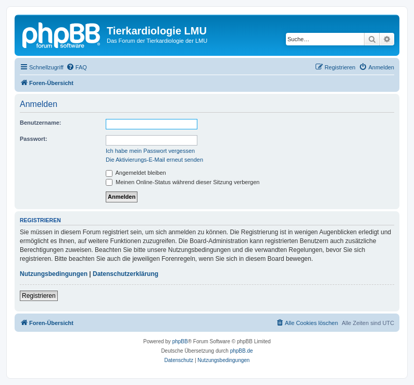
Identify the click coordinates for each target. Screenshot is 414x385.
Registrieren (39, 295)
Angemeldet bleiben (136, 173)
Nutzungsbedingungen (53, 274)
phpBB (180, 341)
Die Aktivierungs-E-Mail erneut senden (154, 160)
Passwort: (33, 139)
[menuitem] (76, 67)
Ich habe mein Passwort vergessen (150, 151)
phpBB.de (241, 351)
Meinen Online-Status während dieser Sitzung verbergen (182, 182)
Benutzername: (40, 122)
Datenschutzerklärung (125, 274)
